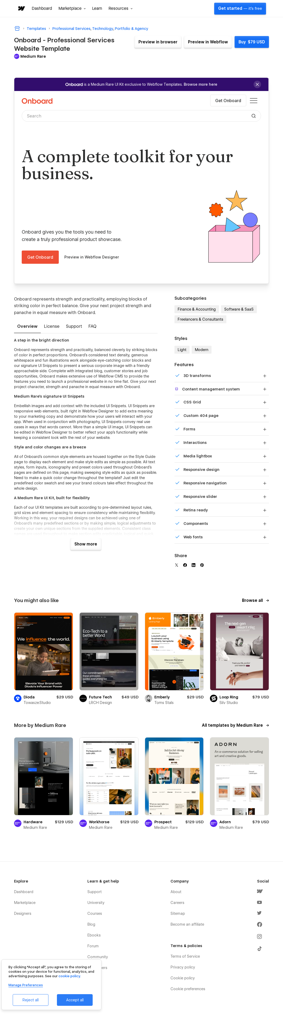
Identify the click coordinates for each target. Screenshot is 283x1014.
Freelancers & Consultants (200, 319)
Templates (36, 28)
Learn (97, 8)
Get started (240, 8)
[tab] (27, 326)
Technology (102, 28)
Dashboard (42, 8)
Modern (201, 350)
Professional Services (71, 28)
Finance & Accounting (197, 309)
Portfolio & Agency (131, 28)
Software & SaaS (239, 309)
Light (182, 350)
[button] (72, 8)
